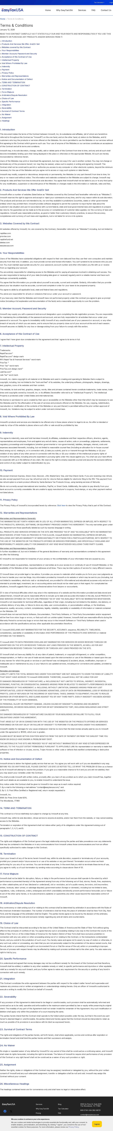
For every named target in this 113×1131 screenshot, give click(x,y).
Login (111, 2)
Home (48, 10)
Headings (5, 121)
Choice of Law (8, 98)
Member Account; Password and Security (19, 54)
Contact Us (106, 10)
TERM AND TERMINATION (13, 82)
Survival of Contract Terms (13, 111)
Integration (6, 105)
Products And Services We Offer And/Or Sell (21, 44)
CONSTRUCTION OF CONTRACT (16, 86)
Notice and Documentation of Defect (17, 79)
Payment (5, 70)
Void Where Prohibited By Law (14, 63)
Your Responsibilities (10, 50)
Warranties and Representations (15, 76)
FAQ (93, 10)
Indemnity (6, 66)
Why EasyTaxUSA (64, 10)
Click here (61, 505)
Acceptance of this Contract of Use (17, 57)
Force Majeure (8, 92)
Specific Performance (11, 101)
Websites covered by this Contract (16, 47)
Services (82, 10)
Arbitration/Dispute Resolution (14, 95)
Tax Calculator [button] (98, 2)
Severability (6, 108)
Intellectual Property (10, 60)
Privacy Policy (8, 73)
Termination (7, 89)
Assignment (6, 117)
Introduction (7, 41)
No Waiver (6, 114)
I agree (97, 1124)
